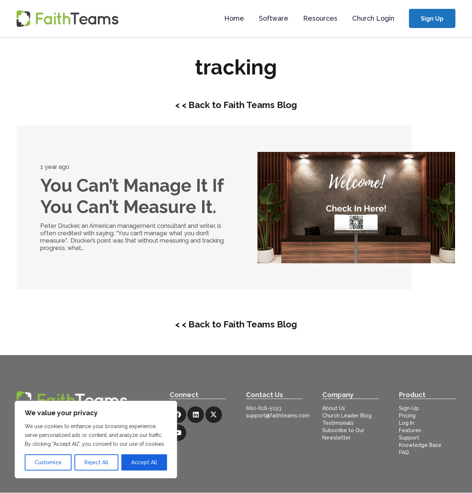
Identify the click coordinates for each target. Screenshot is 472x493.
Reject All (96, 462)
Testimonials (338, 423)
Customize (48, 462)
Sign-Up (409, 408)
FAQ (404, 452)
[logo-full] (67, 18)
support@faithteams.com (277, 416)
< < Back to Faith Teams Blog (236, 105)
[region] (96, 439)
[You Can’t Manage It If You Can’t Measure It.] (356, 207)
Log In (406, 423)
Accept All (144, 462)
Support (409, 438)
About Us (333, 408)
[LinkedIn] (195, 414)
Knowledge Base (420, 445)
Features (410, 430)
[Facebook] (178, 414)
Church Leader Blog (347, 416)
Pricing (407, 416)
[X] (213, 414)
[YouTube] (178, 432)
